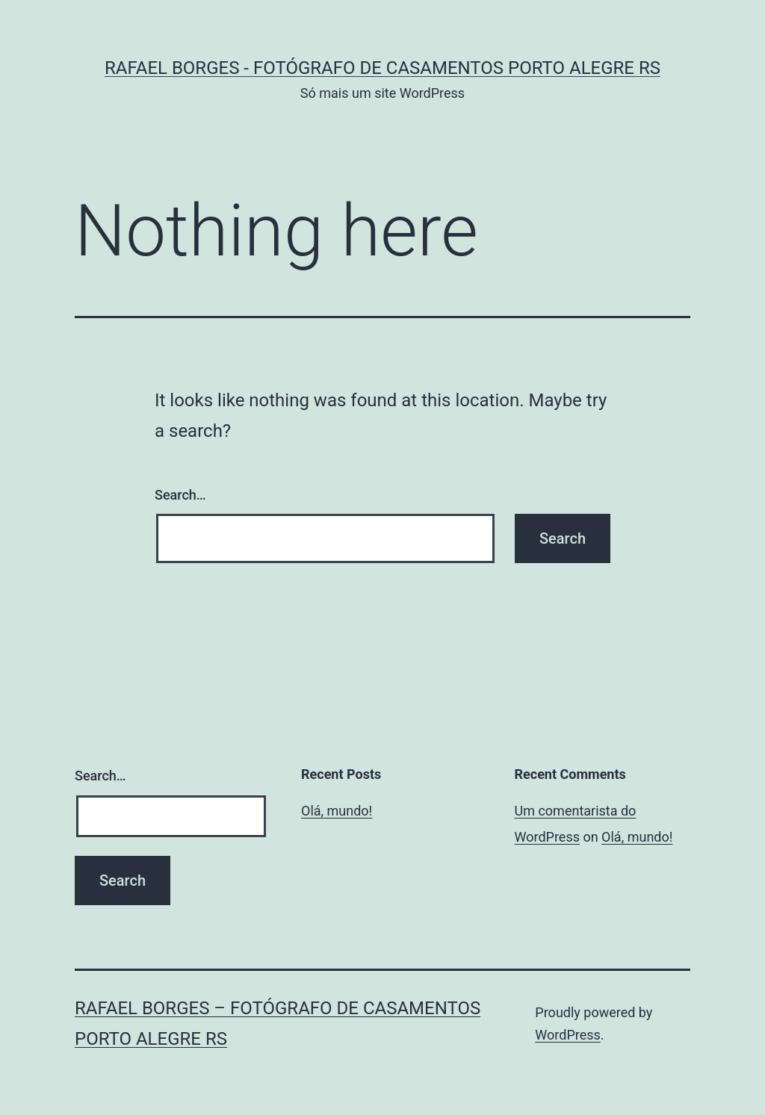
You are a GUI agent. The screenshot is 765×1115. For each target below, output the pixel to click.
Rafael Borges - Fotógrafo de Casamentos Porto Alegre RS (382, 68)
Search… (180, 495)
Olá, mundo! (336, 811)
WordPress (567, 1035)
